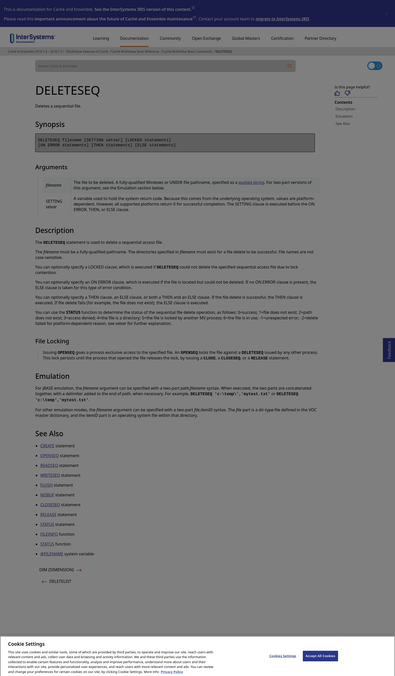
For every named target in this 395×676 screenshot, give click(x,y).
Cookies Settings (282, 659)
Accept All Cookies (320, 659)
